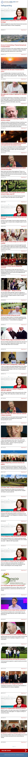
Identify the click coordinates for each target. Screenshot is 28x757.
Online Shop (14, 750)
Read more (23, 30)
